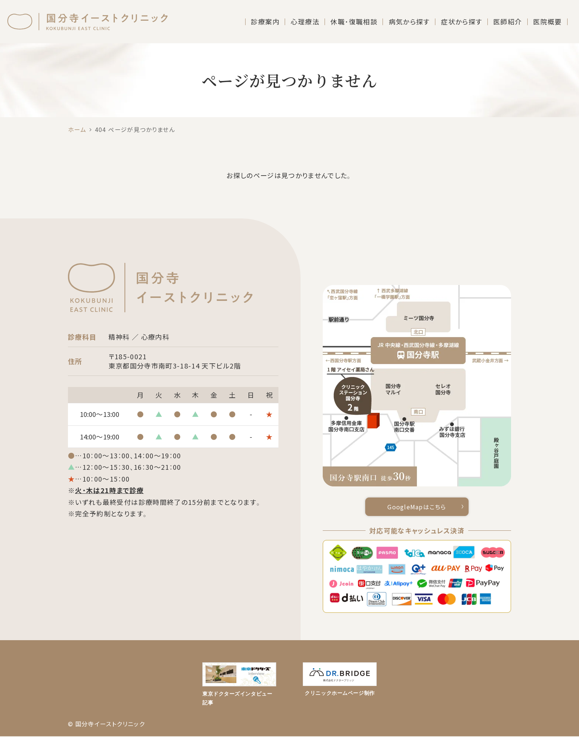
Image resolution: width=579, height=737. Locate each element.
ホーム (77, 130)
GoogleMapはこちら (417, 507)
